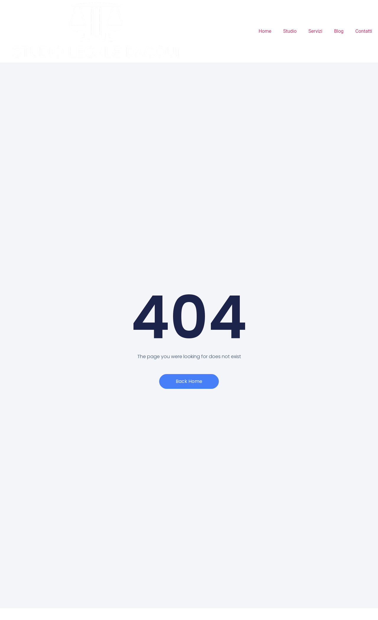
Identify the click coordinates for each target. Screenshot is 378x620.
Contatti (363, 31)
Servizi (315, 31)
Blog (338, 31)
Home (265, 31)
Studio (290, 31)
